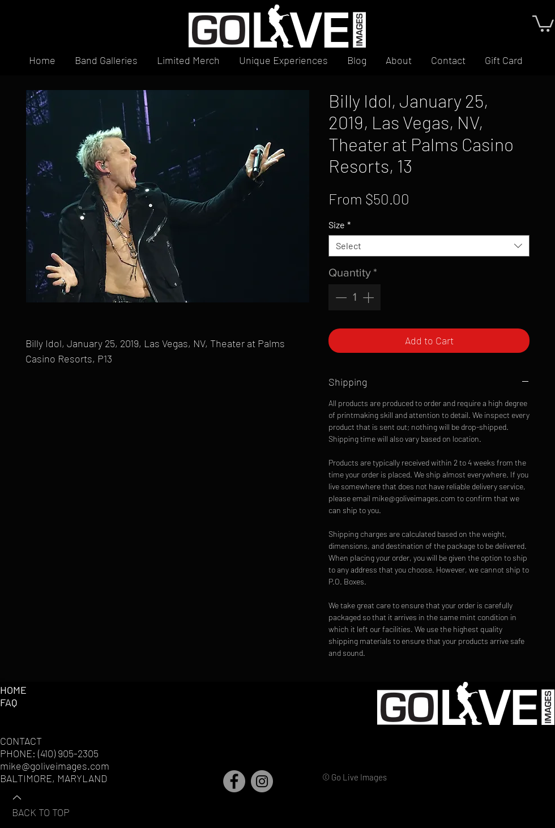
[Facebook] (234, 781)
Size (339, 224)
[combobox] (429, 246)
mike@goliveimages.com (54, 765)
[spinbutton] (354, 297)
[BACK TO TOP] (51, 804)
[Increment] (369, 297)
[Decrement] (339, 297)
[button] (543, 23)
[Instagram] (262, 781)
